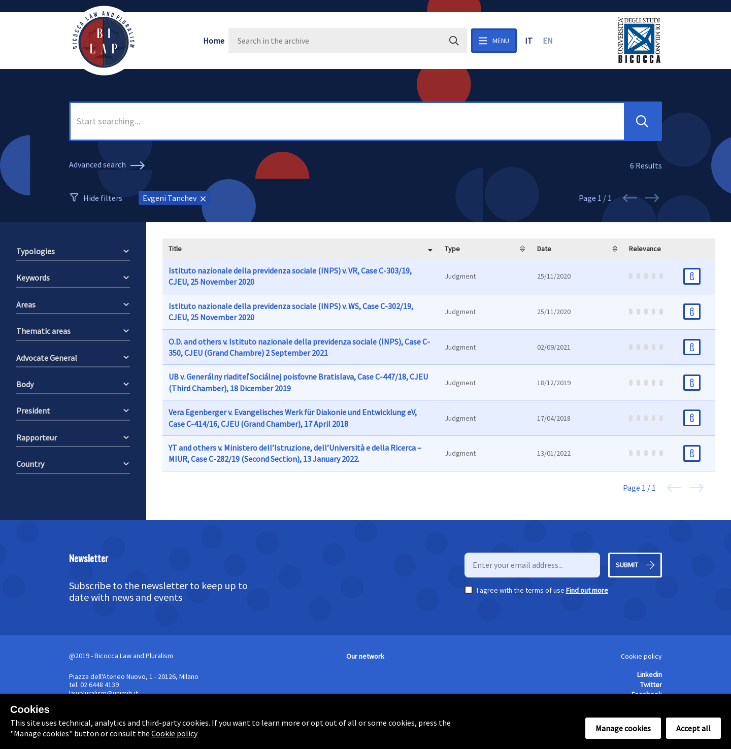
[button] (642, 121)
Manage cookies (623, 728)
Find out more (587, 590)
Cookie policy (641, 656)
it (529, 41)
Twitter (651, 684)
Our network (365, 656)
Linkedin (649, 674)
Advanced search (108, 165)
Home (213, 41)
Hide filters (102, 197)
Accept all (693, 728)
